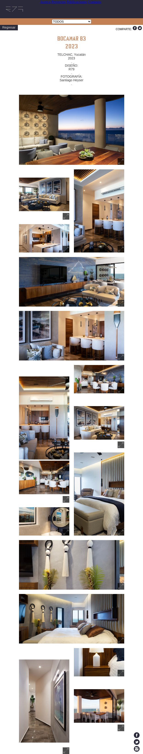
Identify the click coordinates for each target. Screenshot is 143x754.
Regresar (9, 27)
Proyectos (58, 2)
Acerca (45, 2)
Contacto (94, 2)
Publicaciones (77, 2)
